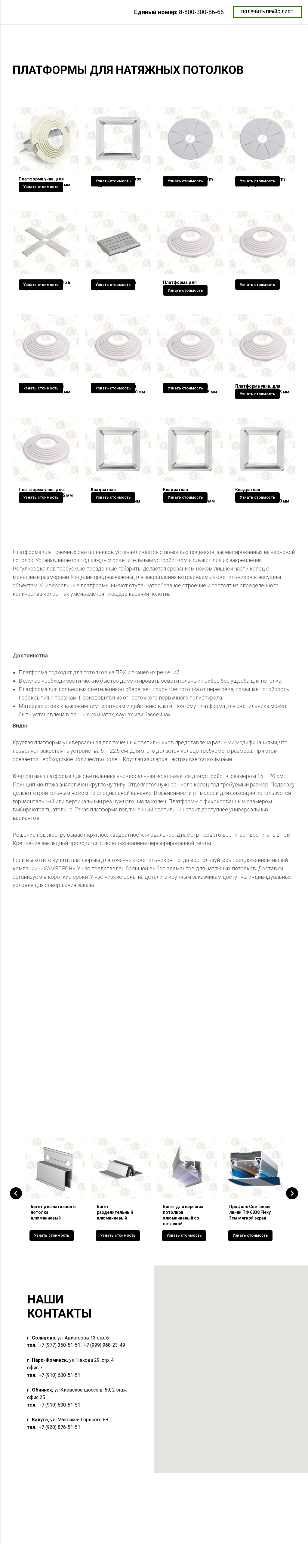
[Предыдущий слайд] (16, 1263)
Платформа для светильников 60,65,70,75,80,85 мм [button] (184, 305)
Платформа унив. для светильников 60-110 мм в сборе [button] (44, 185)
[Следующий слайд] (292, 1263)
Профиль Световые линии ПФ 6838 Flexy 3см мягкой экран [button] (250, 1281)
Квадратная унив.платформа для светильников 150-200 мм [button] (262, 547)
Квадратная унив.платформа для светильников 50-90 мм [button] (115, 547)
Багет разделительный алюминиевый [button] (115, 1281)
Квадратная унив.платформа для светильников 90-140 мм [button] (189, 547)
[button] (267, 12)
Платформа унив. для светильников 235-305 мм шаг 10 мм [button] (46, 547)
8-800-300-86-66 (201, 12)
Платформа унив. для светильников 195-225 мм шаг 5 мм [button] (262, 426)
